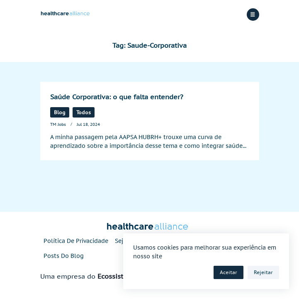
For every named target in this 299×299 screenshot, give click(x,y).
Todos (83, 112)
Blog (60, 112)
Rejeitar (263, 272)
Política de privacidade (76, 241)
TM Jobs (58, 124)
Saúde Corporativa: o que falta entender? (116, 97)
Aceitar (228, 272)
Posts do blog (64, 256)
